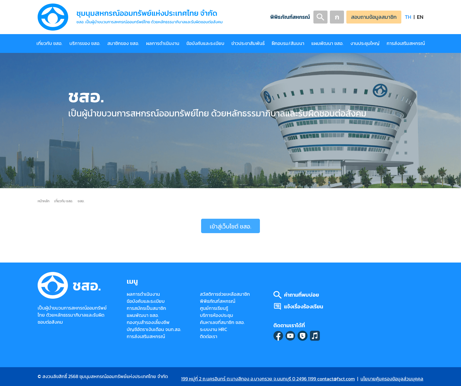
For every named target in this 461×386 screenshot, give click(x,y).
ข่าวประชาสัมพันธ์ (248, 43)
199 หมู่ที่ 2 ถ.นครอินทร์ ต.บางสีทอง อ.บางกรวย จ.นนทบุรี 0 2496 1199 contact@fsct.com (268, 378)
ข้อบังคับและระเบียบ (205, 43)
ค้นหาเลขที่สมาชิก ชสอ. (222, 322)
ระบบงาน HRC (213, 329)
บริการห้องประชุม (216, 315)
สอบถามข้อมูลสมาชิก (374, 17)
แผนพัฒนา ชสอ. (327, 43)
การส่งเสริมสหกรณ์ (406, 43)
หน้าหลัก (43, 200)
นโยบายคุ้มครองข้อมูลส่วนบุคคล (391, 378)
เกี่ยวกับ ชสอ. (49, 43)
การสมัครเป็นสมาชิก (146, 308)
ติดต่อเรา (208, 336)
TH (408, 17)
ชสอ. (81, 200)
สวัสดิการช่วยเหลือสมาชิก (225, 294)
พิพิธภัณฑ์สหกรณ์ (290, 17)
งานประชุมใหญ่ (365, 43)
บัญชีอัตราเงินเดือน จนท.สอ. (154, 329)
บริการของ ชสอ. (84, 43)
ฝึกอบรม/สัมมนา (288, 43)
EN (420, 17)
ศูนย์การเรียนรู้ (214, 308)
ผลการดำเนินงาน (162, 43)
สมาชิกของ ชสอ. (123, 43)
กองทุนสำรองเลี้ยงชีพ (148, 322)
